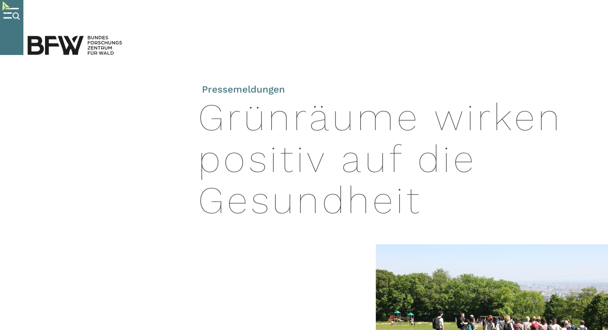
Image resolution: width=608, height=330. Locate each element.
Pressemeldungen (243, 89)
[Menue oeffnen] (11, 27)
